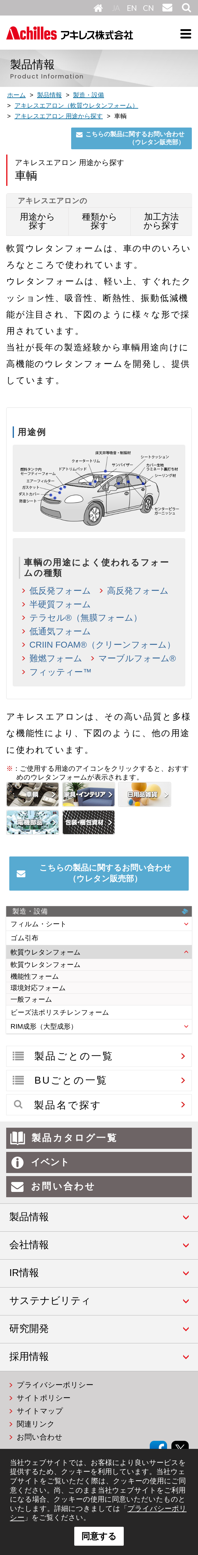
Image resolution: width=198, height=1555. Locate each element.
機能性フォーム (35, 976)
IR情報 (24, 1272)
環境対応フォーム (38, 988)
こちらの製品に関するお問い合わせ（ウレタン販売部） (134, 138)
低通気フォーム (60, 631)
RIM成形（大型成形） (44, 1026)
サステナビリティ (50, 1300)
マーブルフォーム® (137, 658)
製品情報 (29, 1216)
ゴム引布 (24, 938)
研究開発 (29, 1328)
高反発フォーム (138, 590)
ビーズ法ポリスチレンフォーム (60, 1012)
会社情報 (29, 1244)
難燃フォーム (55, 658)
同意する (99, 1536)
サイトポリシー (44, 1398)
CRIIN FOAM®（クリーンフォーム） (102, 644)
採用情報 (29, 1356)
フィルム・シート (39, 924)
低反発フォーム (60, 590)
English (132, 8)
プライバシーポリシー (55, 1385)
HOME (98, 7)
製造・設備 (100, 911)
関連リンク (36, 1424)
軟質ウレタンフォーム (46, 952)
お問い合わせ (39, 1437)
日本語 (117, 8)
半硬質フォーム (60, 604)
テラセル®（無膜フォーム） (85, 617)
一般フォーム (31, 999)
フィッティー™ (60, 672)
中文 (148, 8)
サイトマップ (40, 1411)
